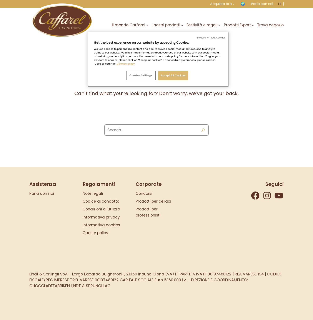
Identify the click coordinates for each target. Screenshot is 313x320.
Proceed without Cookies (211, 37)
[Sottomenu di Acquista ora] (234, 4)
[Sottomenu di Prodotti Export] (253, 25)
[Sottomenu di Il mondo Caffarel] (147, 25)
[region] (158, 59)
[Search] (203, 130)
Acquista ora (221, 3)
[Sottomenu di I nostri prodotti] (182, 25)
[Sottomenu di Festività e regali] (219, 25)
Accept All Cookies (173, 75)
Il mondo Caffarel (128, 25)
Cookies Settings (140, 75)
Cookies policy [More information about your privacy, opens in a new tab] (126, 63)
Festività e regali (201, 25)
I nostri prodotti (166, 25)
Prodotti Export (237, 25)
